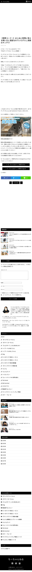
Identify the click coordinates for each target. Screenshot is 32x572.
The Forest (4, 382)
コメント (4, 270)
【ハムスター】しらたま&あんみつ (10, 347)
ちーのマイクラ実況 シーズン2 (9, 362)
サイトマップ (19, 569)
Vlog (3, 356)
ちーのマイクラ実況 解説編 (8, 364)
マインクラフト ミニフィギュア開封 (11, 393)
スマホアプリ (5, 388)
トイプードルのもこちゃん (8, 353)
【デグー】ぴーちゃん (7, 344)
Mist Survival (5, 385)
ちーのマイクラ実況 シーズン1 (9, 359)
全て (3, 338)
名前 (2, 284)
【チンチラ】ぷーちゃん (8, 341)
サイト (2, 291)
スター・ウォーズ (6, 396)
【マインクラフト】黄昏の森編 (9, 518)
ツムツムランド (5, 373)
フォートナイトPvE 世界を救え (9, 527)
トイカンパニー (5, 376)
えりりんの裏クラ (5, 550)
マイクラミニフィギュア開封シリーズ (11, 538)
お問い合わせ (12, 569)
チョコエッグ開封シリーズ (8, 541)
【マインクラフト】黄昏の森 (9, 367)
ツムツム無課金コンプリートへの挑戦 (11, 521)
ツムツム (4, 370)
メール (2, 288)
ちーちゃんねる (5, 1)
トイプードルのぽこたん (8, 350)
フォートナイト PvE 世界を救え (9, 379)
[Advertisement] (16, 20)
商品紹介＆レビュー (6, 391)
